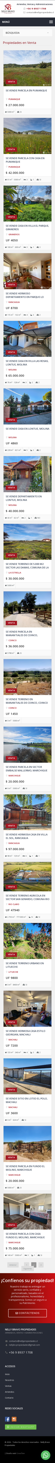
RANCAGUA (14, 302)
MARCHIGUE (15, 775)
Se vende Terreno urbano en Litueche (25, 965)
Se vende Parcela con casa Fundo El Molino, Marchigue (25, 1235)
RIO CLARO (14, 904)
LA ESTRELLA (15, 572)
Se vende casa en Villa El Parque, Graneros (27, 227)
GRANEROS (14, 234)
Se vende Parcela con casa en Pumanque (25, 159)
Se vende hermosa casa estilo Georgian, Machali (25, 1032)
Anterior (13, 1265)
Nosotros (9, 1380)
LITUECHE (13, 972)
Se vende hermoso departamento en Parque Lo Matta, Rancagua (25, 297)
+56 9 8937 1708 (35, 8)
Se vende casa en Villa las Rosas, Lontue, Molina (27, 362)
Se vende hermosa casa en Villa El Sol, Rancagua (26, 836)
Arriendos (9, 1391)
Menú (6, 22)
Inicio (7, 1374)
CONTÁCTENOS (27, 1313)
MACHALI (13, 1039)
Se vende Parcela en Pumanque (26, 90)
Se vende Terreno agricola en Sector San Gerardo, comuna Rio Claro (27, 899)
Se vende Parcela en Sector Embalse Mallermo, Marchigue (26, 768)
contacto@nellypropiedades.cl (40, 12)
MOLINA (13, 369)
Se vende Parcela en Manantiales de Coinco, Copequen (22, 635)
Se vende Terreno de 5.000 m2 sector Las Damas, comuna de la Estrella (27, 567)
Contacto (9, 1397)
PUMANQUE (14, 99)
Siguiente (27, 1268)
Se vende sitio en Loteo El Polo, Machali (27, 1100)
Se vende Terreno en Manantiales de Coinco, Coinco (27, 701)
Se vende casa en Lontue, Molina (27, 428)
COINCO (13, 640)
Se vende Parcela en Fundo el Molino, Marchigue (25, 1168)
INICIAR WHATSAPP (22, 1427)
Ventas (8, 1385)
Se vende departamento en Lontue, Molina (24, 498)
